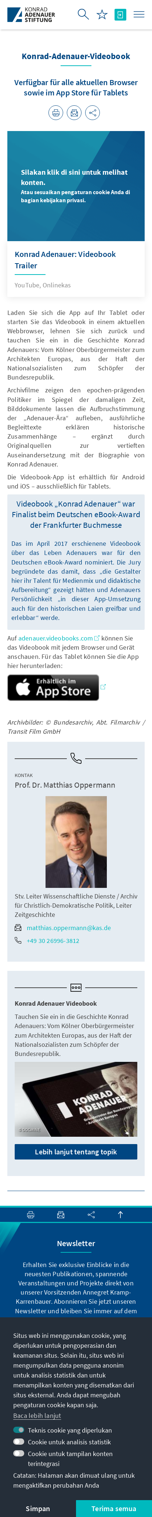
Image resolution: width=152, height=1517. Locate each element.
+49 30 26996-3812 (47, 940)
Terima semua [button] (113, 1508)
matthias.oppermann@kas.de (63, 927)
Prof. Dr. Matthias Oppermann (65, 785)
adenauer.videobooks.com (59, 638)
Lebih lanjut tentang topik (76, 1151)
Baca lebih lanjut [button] (37, 1415)
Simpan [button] (38, 1508)
